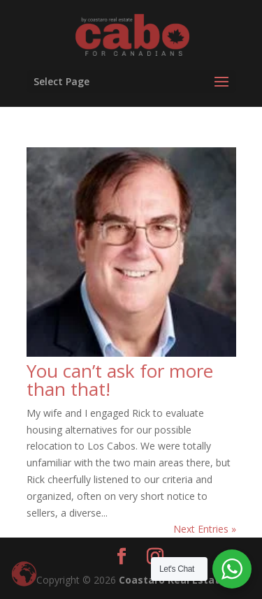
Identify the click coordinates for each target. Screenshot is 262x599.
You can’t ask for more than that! (120, 379)
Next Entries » (204, 528)
